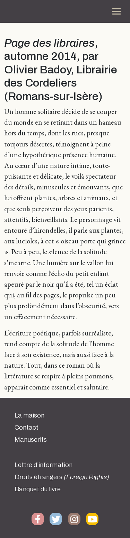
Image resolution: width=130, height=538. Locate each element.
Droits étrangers (62, 477)
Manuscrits (31, 439)
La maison (29, 415)
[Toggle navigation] (116, 11)
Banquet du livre (38, 489)
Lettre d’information (43, 464)
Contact (26, 427)
